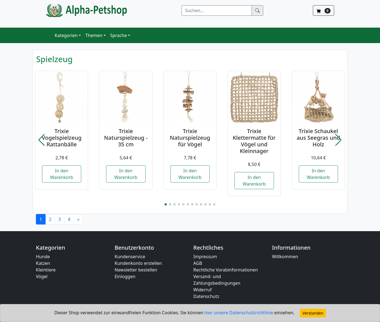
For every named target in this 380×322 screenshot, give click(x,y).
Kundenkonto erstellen (138, 263)
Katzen (43, 263)
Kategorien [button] (66, 35)
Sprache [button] (118, 35)
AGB (197, 263)
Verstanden (312, 313)
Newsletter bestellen (136, 270)
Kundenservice (130, 257)
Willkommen (285, 257)
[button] (41, 140)
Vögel (42, 276)
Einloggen (125, 276)
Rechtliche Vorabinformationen (225, 270)
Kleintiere (46, 270)
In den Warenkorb (61, 174)
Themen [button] (93, 35)
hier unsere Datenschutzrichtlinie (239, 313)
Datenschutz (206, 296)
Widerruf (202, 290)
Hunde (43, 257)
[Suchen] (216, 10)
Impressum (205, 257)
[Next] (78, 219)
